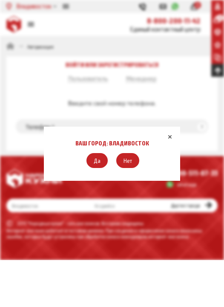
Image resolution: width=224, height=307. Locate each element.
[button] (97, 160)
